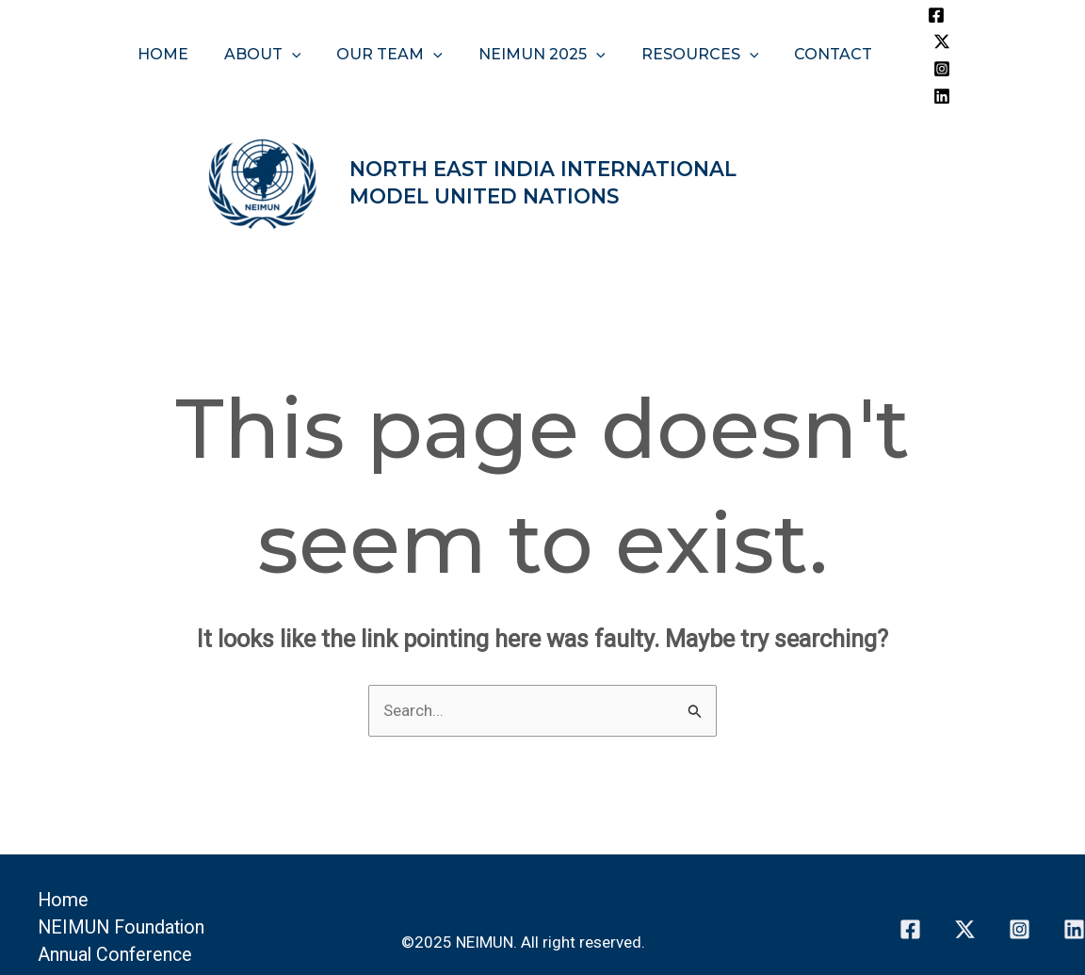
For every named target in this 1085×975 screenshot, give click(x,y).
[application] (300, 27)
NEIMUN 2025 (539, 27)
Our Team (392, 27)
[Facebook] (919, 15)
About (271, 27)
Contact (819, 27)
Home (177, 27)
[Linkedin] (953, 41)
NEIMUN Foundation (123, 873)
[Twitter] (947, 15)
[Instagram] (924, 41)
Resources (692, 27)
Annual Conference (116, 900)
